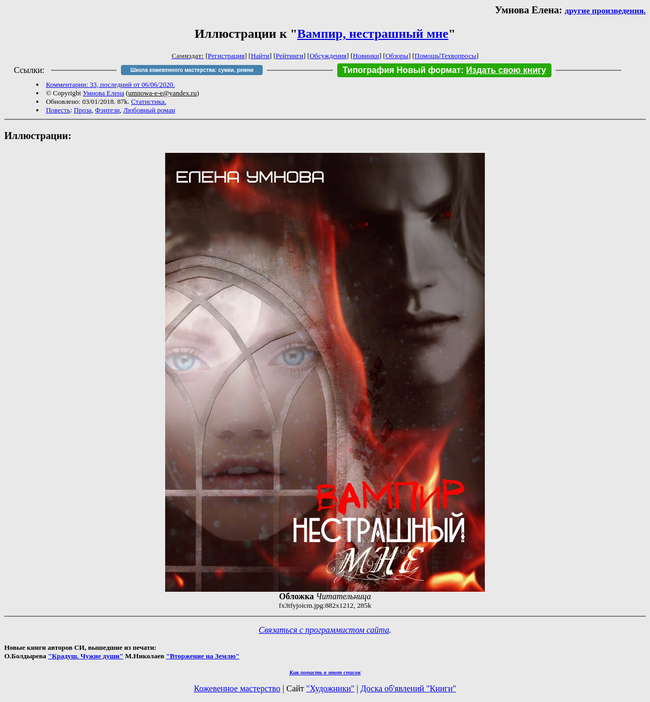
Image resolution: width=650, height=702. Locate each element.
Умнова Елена (103, 93)
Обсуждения (328, 56)
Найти (260, 56)
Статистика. (148, 101)
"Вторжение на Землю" (202, 656)
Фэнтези (107, 110)
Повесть (58, 110)
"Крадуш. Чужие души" (86, 656)
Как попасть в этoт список (325, 672)
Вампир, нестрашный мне (373, 33)
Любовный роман (149, 110)
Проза (83, 110)
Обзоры (396, 56)
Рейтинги (290, 56)
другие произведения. (605, 10)
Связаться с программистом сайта (324, 629)
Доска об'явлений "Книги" (408, 688)
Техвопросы (458, 56)
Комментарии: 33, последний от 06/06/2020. (110, 84)
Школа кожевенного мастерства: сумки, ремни (192, 70)
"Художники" (330, 688)
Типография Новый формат (402, 70)
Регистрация (226, 56)
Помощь (427, 56)
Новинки (366, 56)
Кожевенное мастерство (237, 688)
